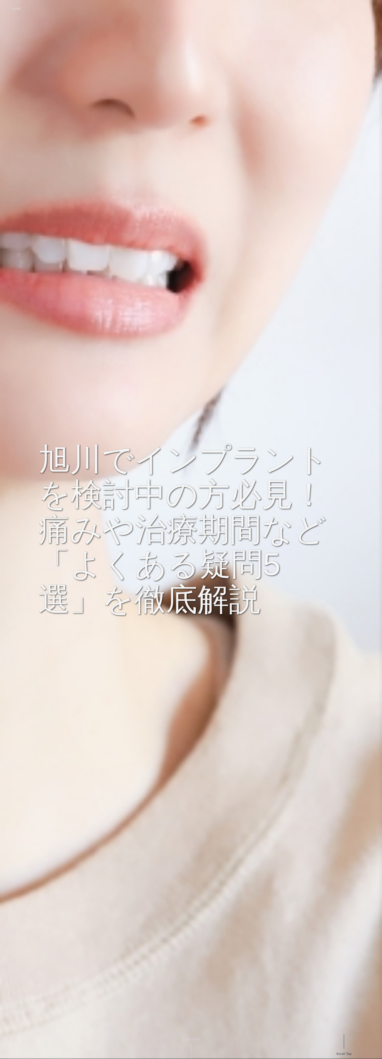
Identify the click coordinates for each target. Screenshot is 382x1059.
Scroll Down (191, 1039)
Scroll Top (343, 1053)
